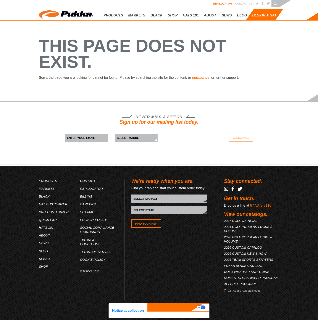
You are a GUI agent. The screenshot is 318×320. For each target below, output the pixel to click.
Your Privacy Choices (172, 307)
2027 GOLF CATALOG (240, 220)
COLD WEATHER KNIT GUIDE (247, 271)
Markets (47, 188)
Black (44, 196)
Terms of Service (96, 252)
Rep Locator (222, 3)
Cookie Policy (93, 259)
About (210, 15)
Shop (173, 15)
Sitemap (87, 212)
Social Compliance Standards (97, 230)
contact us (200, 77)
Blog (242, 15)
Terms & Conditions (90, 242)
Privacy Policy (93, 220)
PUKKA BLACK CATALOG (243, 265)
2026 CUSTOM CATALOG (243, 247)
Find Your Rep (146, 223)
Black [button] (156, 15)
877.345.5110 (260, 205)
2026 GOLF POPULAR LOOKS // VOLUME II (248, 239)
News (226, 15)
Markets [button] (136, 15)
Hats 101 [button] (191, 15)
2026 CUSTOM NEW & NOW (245, 253)
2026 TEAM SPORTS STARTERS (248, 259)
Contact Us (243, 3)
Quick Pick (48, 220)
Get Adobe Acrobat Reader (245, 290)
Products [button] (113, 15)
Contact (87, 181)
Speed (44, 259)
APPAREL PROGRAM (240, 284)
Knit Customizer (54, 212)
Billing (86, 196)
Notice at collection (128, 310)
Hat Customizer (53, 204)
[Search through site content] (275, 3)
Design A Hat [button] (264, 15)
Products (48, 181)
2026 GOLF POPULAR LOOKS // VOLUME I (248, 229)
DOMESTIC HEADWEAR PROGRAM (251, 278)
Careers (88, 204)
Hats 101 (46, 227)
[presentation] (191, 142)
